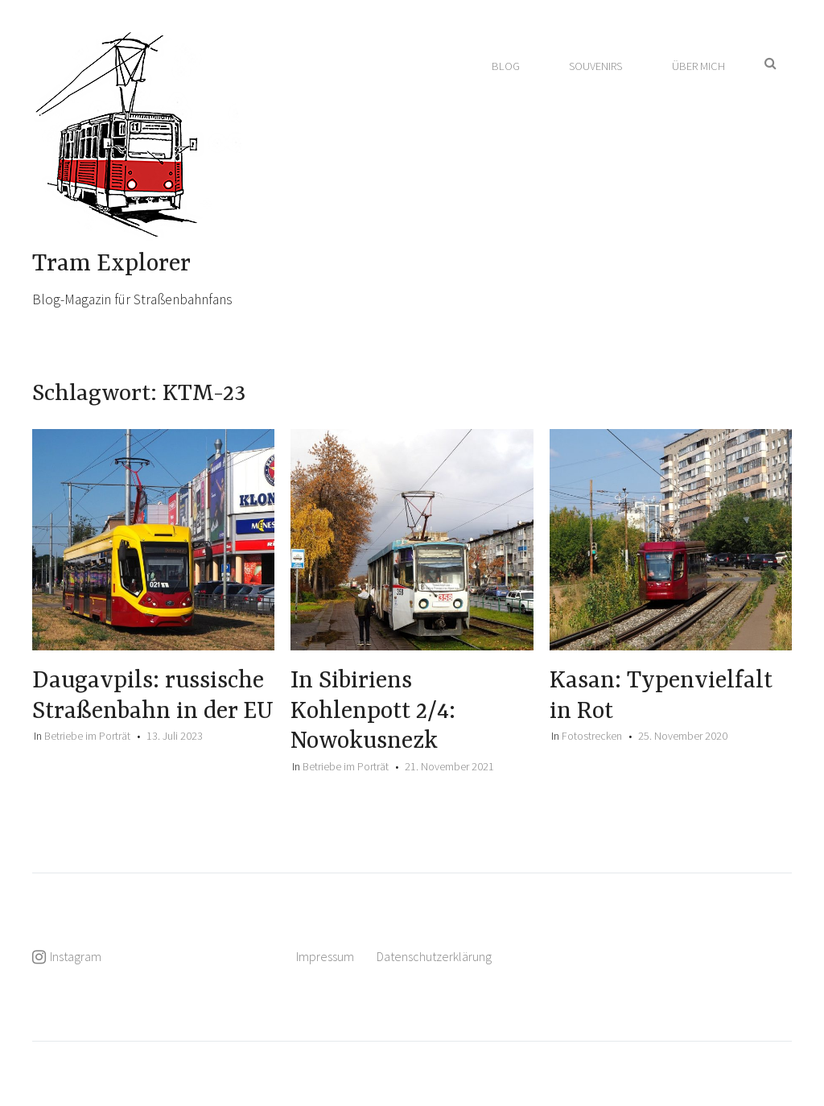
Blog (506, 66)
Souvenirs (595, 66)
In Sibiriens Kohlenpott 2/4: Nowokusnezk (372, 711)
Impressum (325, 956)
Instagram (75, 956)
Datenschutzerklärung (434, 956)
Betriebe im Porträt (87, 735)
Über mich (698, 66)
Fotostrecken (592, 735)
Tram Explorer (111, 264)
